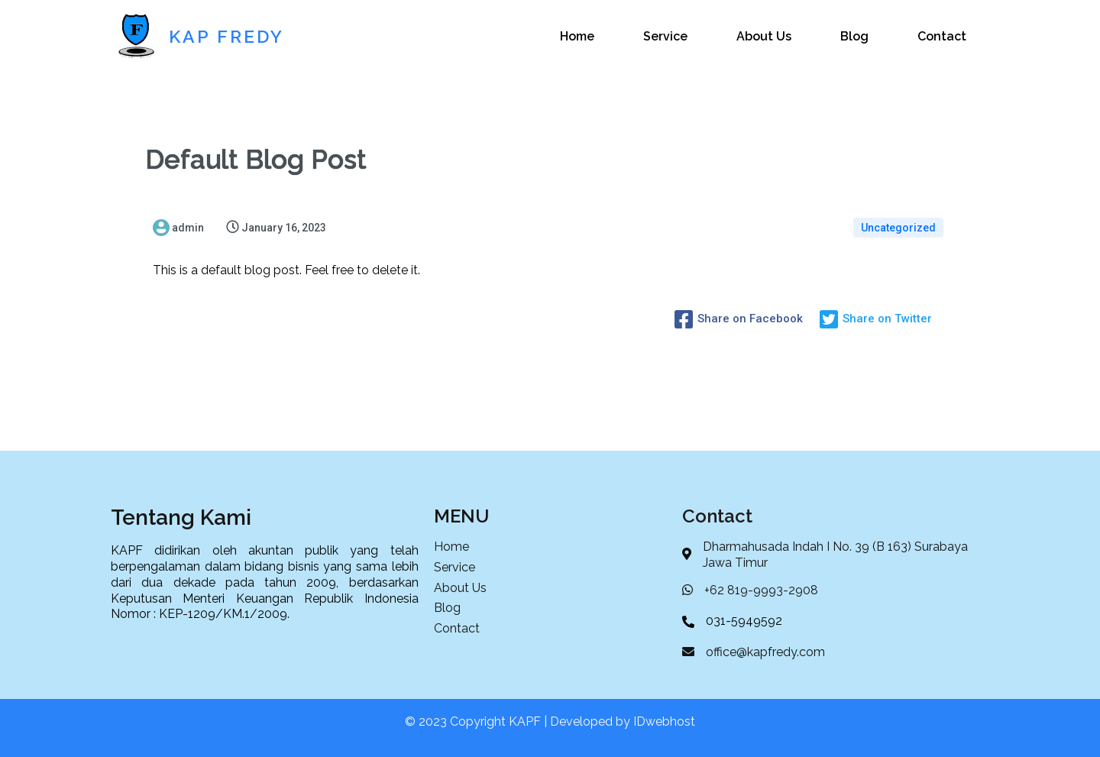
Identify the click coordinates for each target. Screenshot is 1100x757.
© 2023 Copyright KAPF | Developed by (519, 721)
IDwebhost (664, 721)
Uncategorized (898, 228)
